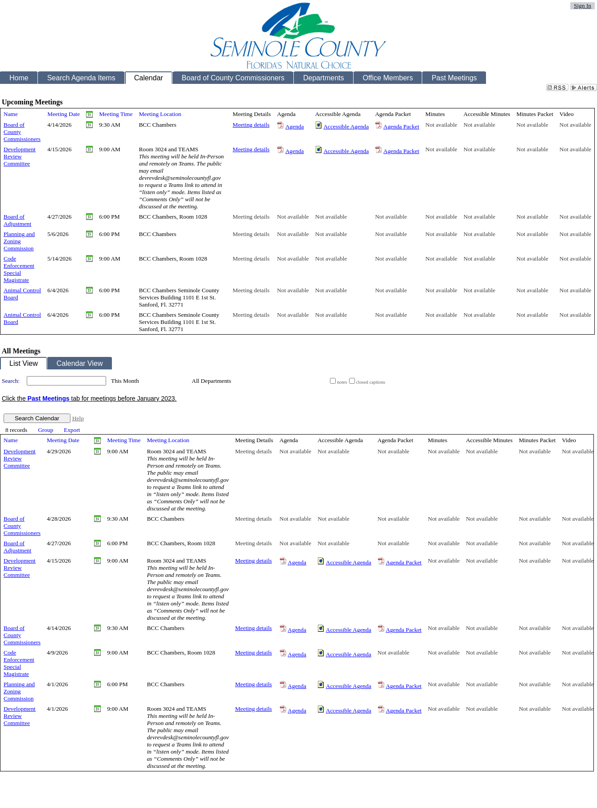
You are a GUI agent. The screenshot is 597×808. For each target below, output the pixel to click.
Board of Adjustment (17, 220)
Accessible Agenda (346, 126)
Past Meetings (49, 398)
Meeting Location (160, 114)
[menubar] (43, 430)
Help (78, 418)
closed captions (370, 382)
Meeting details (251, 124)
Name (11, 114)
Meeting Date (63, 114)
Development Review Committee (20, 156)
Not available (441, 124)
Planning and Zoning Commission (19, 241)
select (181, 381)
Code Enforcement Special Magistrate (19, 269)
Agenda (294, 126)
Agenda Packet (401, 126)
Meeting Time (115, 114)
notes (342, 382)
